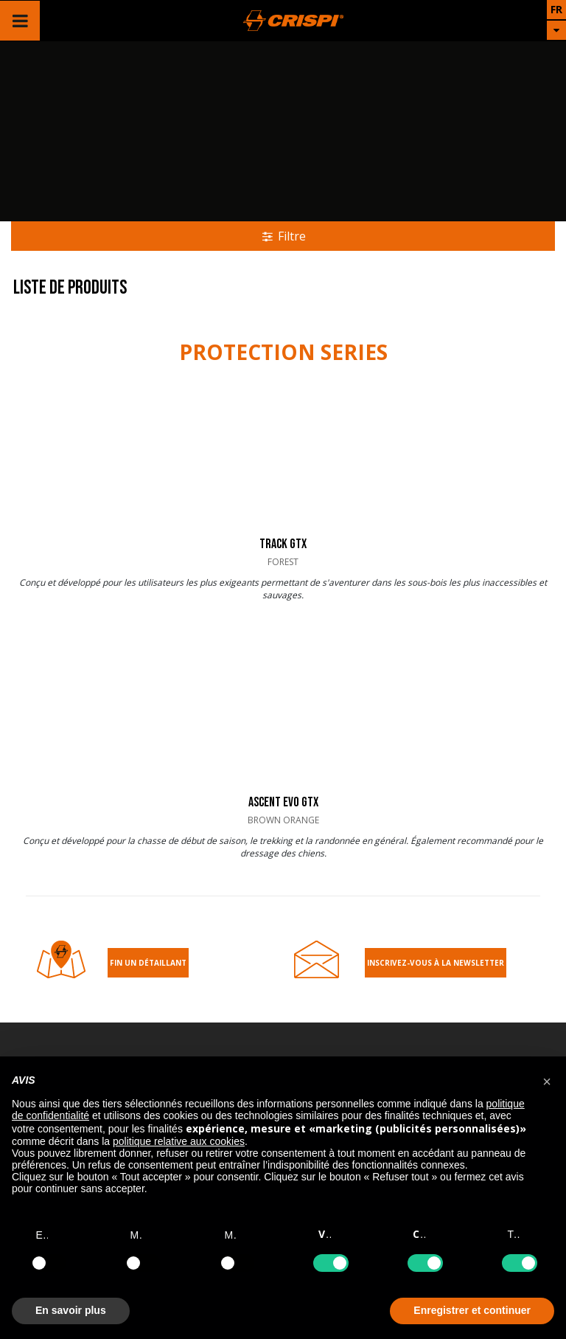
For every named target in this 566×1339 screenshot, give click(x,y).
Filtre (283, 236)
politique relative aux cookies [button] (179, 1141)
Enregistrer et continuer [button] (472, 1310)
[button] (547, 1080)
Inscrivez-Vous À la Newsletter (435, 963)
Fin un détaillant (148, 963)
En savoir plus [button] (70, 1310)
